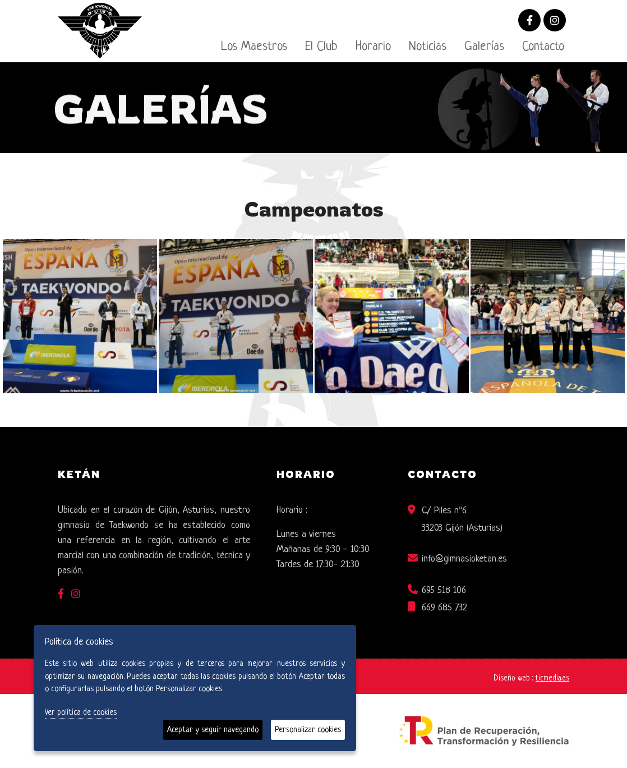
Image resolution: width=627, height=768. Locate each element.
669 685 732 (444, 608)
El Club (321, 47)
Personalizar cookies (308, 729)
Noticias (427, 47)
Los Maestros (254, 47)
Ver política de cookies (81, 712)
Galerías (484, 47)
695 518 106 (444, 590)
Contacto (543, 47)
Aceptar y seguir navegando (213, 729)
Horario (373, 47)
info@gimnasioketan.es (464, 559)
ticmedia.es (552, 678)
